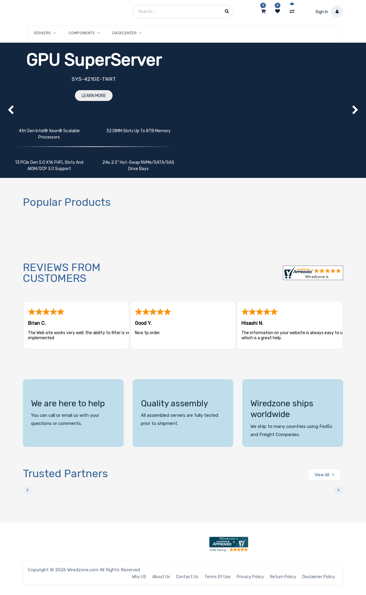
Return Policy (283, 576)
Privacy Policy (250, 576)
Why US (139, 576)
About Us (161, 576)
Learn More (94, 95)
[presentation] (27, 490)
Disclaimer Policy (318, 576)
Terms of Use (217, 576)
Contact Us (187, 576)
